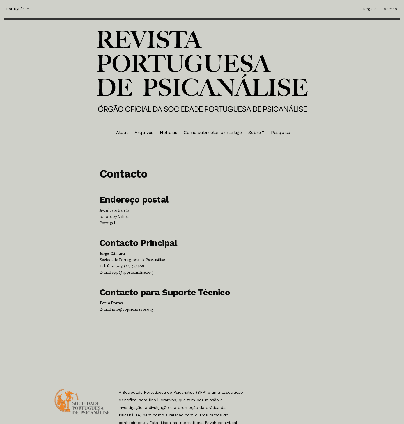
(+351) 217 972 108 (130, 266)
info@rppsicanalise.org (132, 309)
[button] (256, 132)
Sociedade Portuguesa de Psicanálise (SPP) (164, 392)
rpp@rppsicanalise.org (132, 272)
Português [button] (16, 8)
